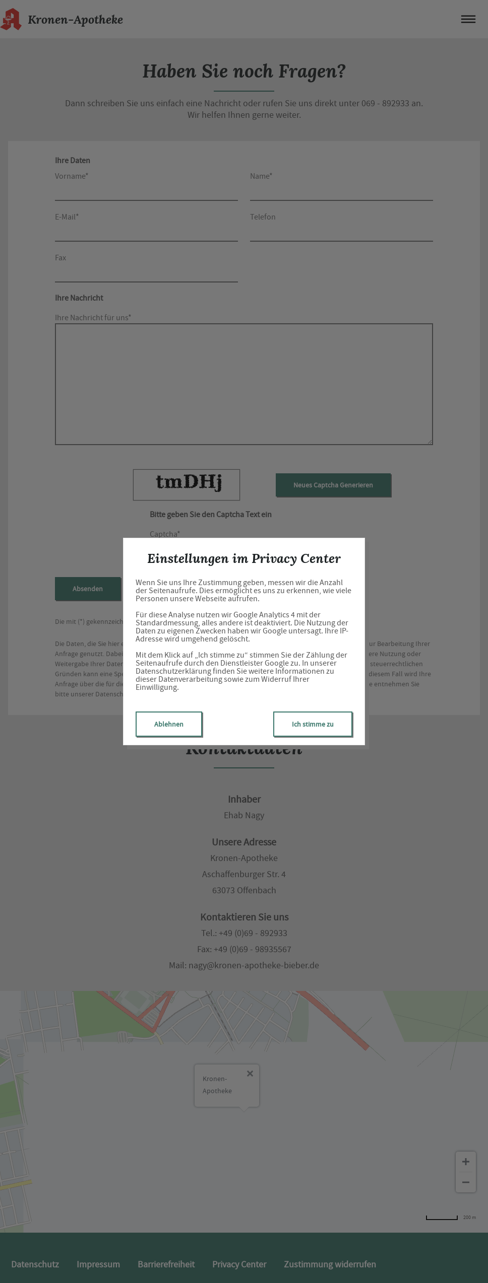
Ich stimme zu (313, 724)
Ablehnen (169, 724)
